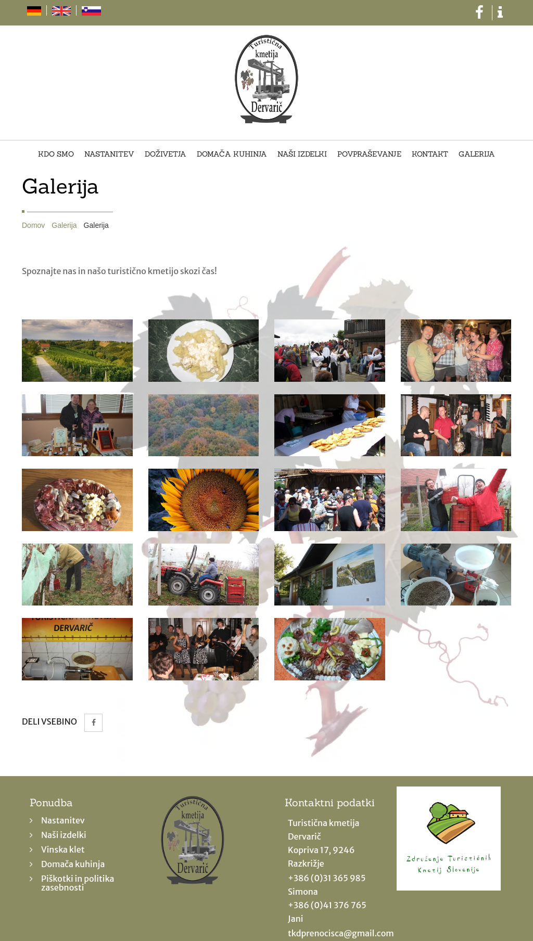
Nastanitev (109, 154)
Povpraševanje (369, 154)
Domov (33, 225)
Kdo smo (56, 154)
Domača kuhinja (232, 154)
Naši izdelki (302, 154)
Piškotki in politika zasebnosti (77, 883)
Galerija (477, 154)
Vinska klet (63, 849)
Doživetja (165, 154)
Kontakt (430, 154)
